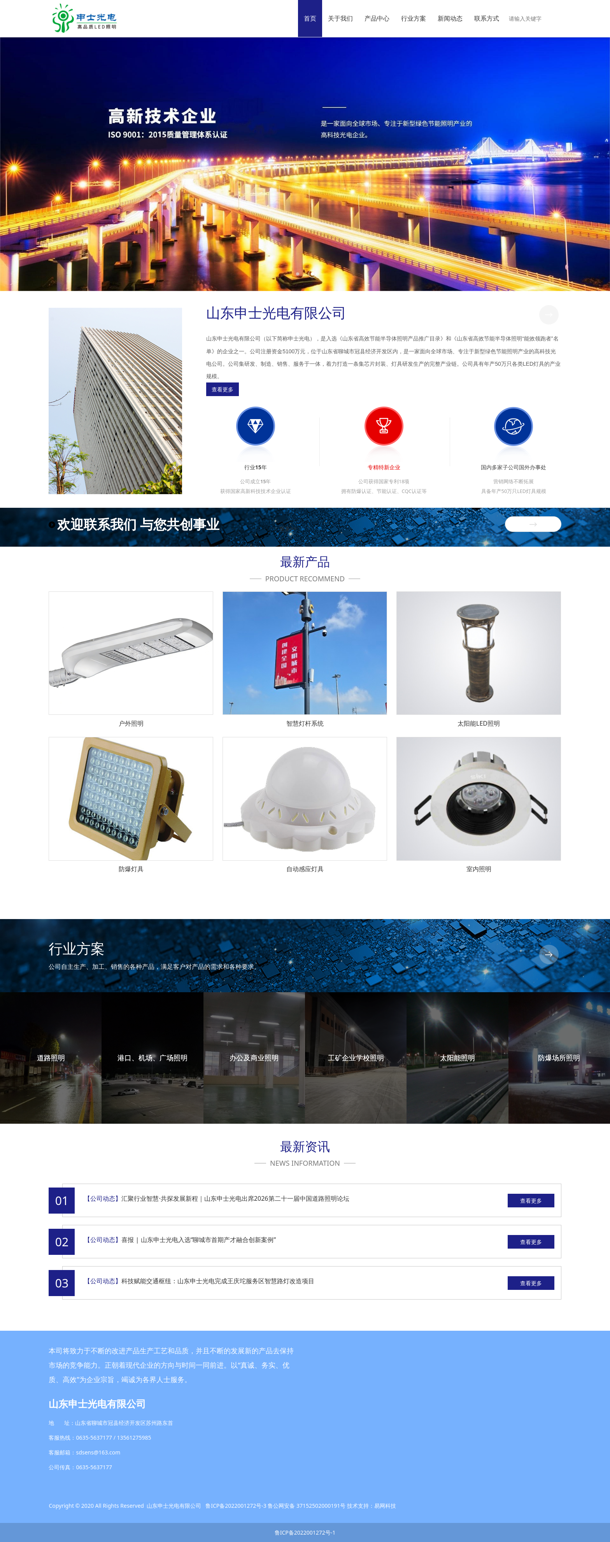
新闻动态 (450, 18)
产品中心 (377, 18)
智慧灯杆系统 (305, 723)
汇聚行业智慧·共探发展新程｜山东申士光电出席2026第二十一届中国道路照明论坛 (235, 1198)
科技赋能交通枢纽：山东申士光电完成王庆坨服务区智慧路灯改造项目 (217, 1281)
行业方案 (413, 18)
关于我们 (340, 18)
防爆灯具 (131, 869)
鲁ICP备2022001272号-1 (305, 1532)
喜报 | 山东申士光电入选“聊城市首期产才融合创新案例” (198, 1239)
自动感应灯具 (305, 869)
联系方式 (486, 18)
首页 (310, 18)
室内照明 (478, 869)
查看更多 (531, 1200)
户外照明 (131, 723)
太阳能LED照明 (478, 723)
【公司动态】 (102, 1198)
